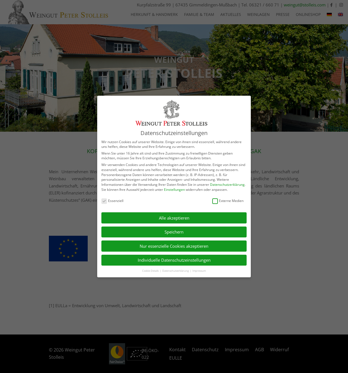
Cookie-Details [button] (150, 271)
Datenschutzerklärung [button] (175, 271)
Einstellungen (174, 189)
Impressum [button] (199, 271)
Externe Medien (228, 200)
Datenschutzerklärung (227, 184)
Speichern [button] (174, 232)
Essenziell (112, 200)
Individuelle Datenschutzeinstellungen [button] (174, 260)
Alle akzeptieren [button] (174, 218)
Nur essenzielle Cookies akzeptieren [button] (174, 246)
